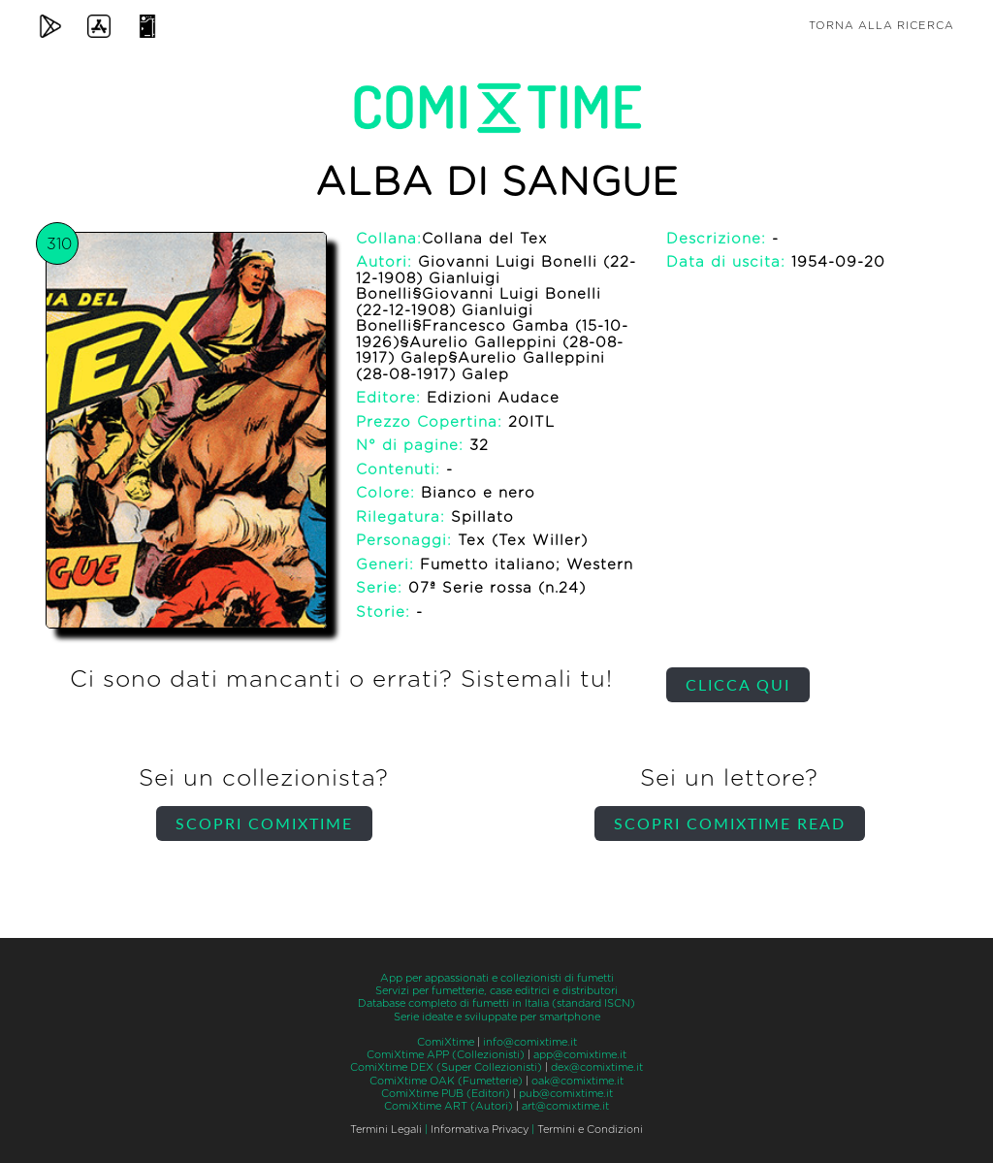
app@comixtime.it (579, 1055)
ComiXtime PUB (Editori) (445, 1093)
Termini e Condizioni (590, 1129)
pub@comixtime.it (566, 1093)
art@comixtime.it (565, 1106)
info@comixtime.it (530, 1042)
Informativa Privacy (480, 1129)
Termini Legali (386, 1129)
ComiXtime (445, 1042)
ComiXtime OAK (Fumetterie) (446, 1081)
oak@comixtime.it (577, 1081)
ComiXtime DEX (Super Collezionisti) (446, 1067)
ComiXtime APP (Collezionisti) (446, 1055)
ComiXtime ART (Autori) (448, 1106)
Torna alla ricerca (881, 25)
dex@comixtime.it (597, 1067)
